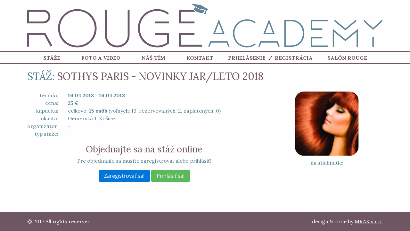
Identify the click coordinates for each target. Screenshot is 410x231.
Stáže (51, 58)
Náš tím (153, 58)
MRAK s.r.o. (369, 221)
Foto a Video (100, 58)
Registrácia (294, 58)
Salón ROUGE (347, 58)
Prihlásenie (247, 58)
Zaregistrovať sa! (124, 175)
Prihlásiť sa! (170, 175)
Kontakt (199, 58)
